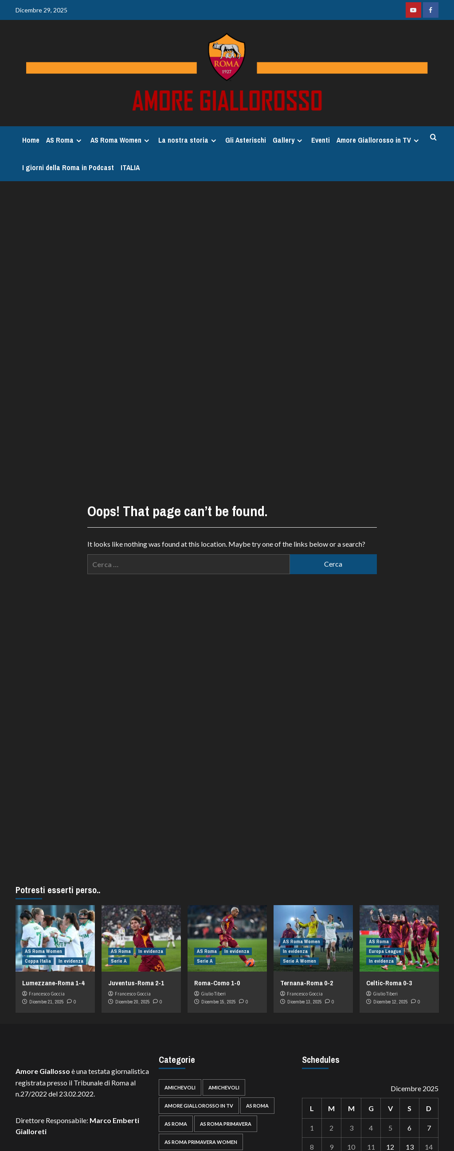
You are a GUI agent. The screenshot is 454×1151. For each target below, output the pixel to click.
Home (30, 140)
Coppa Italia (38, 961)
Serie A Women (299, 961)
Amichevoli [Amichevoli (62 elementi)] (180, 1087)
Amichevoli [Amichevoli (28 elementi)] (223, 1087)
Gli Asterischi (245, 140)
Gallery (289, 140)
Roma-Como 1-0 (217, 983)
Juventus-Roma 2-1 (136, 983)
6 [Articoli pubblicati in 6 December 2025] (409, 1128)
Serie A (119, 961)
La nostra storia (188, 140)
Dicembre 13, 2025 (304, 1002)
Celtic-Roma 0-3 (389, 983)
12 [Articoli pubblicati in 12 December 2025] (390, 1147)
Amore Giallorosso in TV (379, 140)
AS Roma (65, 140)
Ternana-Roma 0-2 (306, 983)
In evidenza (71, 961)
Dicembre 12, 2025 (390, 1002)
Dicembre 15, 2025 (218, 1002)
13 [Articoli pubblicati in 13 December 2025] (410, 1147)
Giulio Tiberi (213, 994)
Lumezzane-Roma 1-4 (53, 983)
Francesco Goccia (47, 994)
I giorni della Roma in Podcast (68, 167)
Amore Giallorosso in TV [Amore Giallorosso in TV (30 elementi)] (198, 1105)
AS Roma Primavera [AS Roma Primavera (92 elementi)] (225, 1124)
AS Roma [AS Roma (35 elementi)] (175, 1124)
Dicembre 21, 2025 (46, 1002)
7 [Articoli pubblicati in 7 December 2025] (429, 1128)
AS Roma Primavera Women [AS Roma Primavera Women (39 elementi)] (200, 1142)
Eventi (320, 140)
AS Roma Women (121, 140)
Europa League (385, 951)
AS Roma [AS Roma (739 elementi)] (257, 1105)
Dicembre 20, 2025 (132, 1002)
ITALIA (130, 167)
